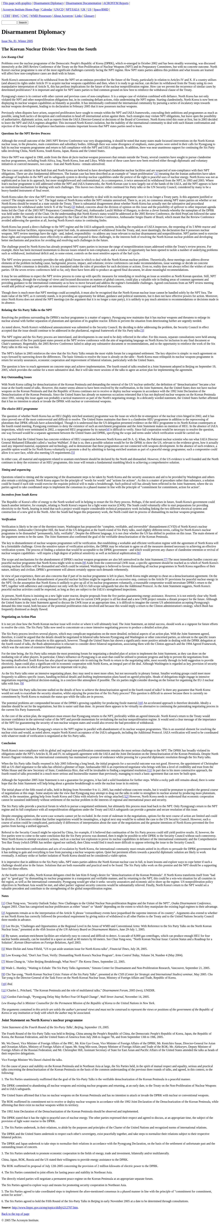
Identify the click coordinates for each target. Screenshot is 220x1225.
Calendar (46, 9)
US (89, 9)
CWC (25, 15)
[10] (140, 703)
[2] (73, 207)
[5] (73, 452)
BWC (16, 15)
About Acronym (63, 15)
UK (83, 9)
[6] (139, 553)
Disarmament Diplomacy (49, 3)
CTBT (6, 15)
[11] (149, 770)
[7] (166, 559)
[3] (142, 330)
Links (78, 15)
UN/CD (59, 9)
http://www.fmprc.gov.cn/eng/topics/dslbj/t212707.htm (45, 1207)
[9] (22, 683)
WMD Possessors (40, 15)
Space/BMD (101, 9)
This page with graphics (17, 3)
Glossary (89, 15)
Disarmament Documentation (83, 3)
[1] (156, 173)
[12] (126, 796)
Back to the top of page (15, 1213)
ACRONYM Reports (116, 3)
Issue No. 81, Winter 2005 (17, 41)
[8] (84, 562)
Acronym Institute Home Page (21, 9)
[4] (108, 429)
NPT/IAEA (72, 9)
